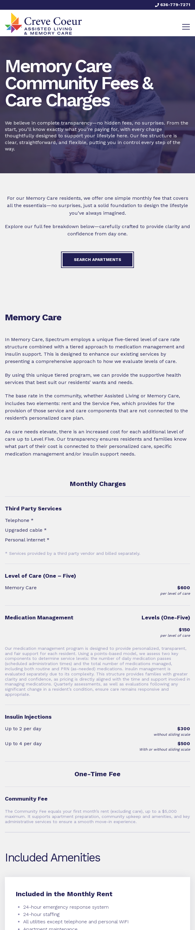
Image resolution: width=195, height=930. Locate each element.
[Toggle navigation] (186, 27)
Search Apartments (97, 259)
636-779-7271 (172, 4)
